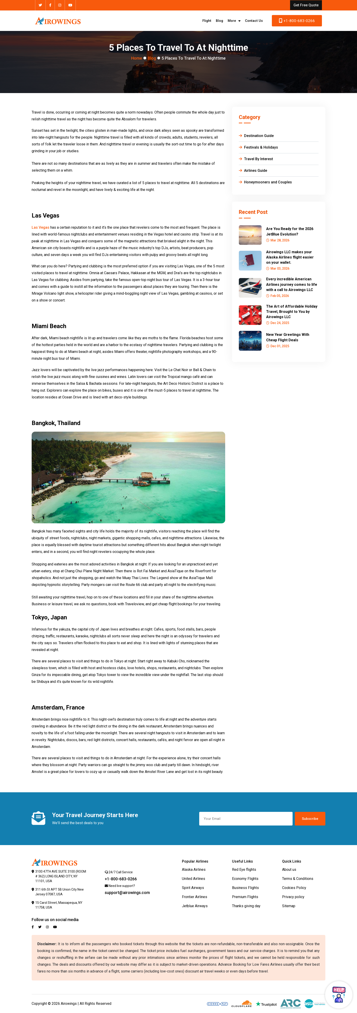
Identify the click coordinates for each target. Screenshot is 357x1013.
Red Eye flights (244, 869)
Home (136, 58)
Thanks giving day (246, 906)
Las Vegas (40, 227)
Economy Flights (245, 878)
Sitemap (288, 906)
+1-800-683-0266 (297, 20)
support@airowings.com (127, 892)
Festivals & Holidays (258, 147)
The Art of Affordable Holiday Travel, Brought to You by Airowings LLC (291, 311)
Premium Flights (245, 897)
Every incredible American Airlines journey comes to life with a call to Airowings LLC (291, 284)
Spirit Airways (193, 888)
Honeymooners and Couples (265, 182)
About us (289, 869)
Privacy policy (293, 897)
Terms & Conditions (297, 878)
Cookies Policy (294, 888)
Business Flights (245, 888)
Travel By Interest (256, 159)
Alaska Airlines (194, 869)
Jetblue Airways (195, 906)
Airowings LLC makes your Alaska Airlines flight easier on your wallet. (290, 257)
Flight (206, 21)
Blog (219, 21)
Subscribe (310, 819)
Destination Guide (256, 136)
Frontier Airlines (194, 897)
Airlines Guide (253, 170)
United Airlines (193, 878)
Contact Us (254, 21)
